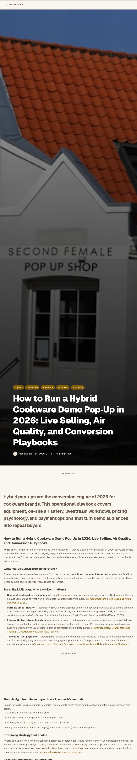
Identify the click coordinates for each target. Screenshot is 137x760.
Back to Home (14, 4)
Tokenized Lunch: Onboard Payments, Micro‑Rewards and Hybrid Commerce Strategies (81, 644)
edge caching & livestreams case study (61, 752)
